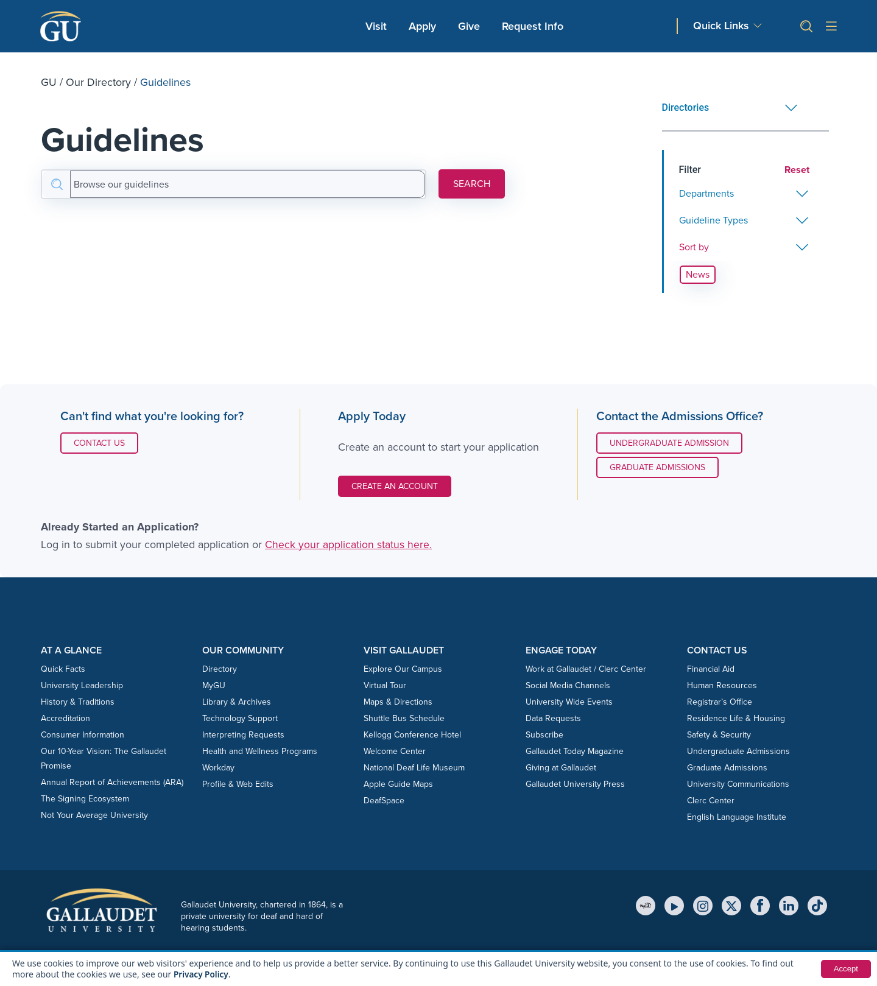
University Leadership (82, 685)
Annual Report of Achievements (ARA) (112, 782)
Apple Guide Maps (398, 784)
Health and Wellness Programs (259, 751)
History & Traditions (77, 701)
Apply (424, 26)
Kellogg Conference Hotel (412, 734)
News (698, 274)
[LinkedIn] (788, 905)
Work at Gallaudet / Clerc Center (586, 669)
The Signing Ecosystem (85, 798)
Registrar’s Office (719, 701)
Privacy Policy (202, 974)
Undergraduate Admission (669, 443)
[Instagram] (703, 905)
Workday (218, 767)
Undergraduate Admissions (738, 751)
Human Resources (722, 685)
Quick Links (721, 25)
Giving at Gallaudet (561, 767)
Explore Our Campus (403, 669)
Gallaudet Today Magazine (575, 751)
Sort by (694, 247)
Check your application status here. (348, 544)
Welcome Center (395, 751)
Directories (686, 107)
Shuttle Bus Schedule (404, 718)
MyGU (213, 685)
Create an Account (394, 486)
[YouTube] (674, 905)
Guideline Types (713, 220)
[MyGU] (645, 905)
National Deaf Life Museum (414, 767)
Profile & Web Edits (237, 784)
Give (469, 26)
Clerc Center (710, 800)
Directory (219, 669)
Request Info (532, 26)
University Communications (738, 784)
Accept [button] (845, 969)
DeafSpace (384, 800)
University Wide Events (569, 701)
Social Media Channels (568, 685)
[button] (801, 26)
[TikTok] (817, 905)
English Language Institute (736, 817)
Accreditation (65, 718)
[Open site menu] (831, 26)
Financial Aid (710, 669)
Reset (796, 170)
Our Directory (98, 82)
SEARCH (471, 184)
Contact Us (105, 442)
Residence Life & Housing (736, 718)
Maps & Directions (398, 701)
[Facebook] (760, 905)
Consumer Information (82, 734)
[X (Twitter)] (731, 905)
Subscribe (544, 734)
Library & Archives (236, 701)
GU (49, 82)
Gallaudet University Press (575, 784)
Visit (376, 26)
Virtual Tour (385, 685)
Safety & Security (719, 734)
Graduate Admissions (657, 467)
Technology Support (240, 718)
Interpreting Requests (243, 734)
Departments (706, 193)
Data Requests (553, 718)
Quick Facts (63, 669)
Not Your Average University (94, 815)
